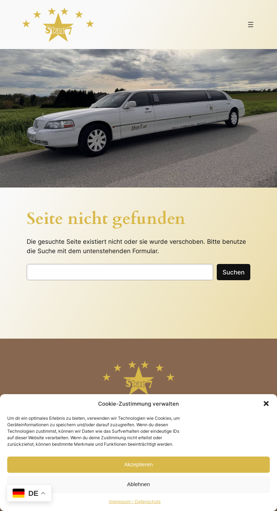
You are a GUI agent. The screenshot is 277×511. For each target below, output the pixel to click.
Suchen (234, 272)
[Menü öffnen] (250, 24)
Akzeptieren (138, 464)
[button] (266, 403)
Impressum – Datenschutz (135, 501)
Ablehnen (138, 484)
